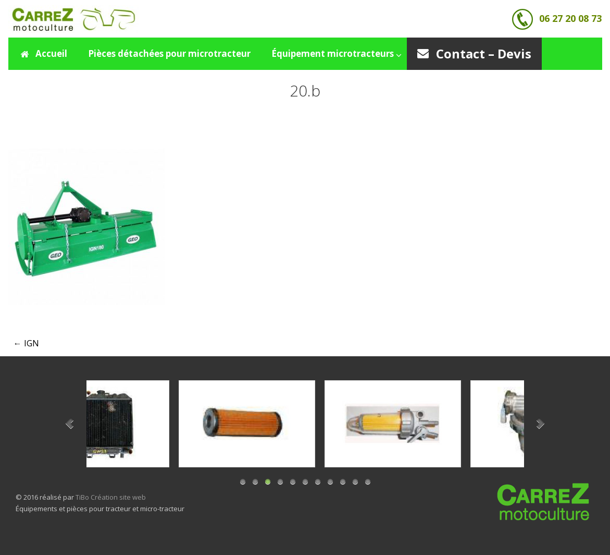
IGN (26, 343)
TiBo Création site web (111, 497)
